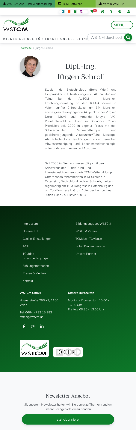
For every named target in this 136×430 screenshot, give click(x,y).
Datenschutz (31, 231)
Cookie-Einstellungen (37, 238)
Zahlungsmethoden (36, 266)
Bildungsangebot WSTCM (93, 223)
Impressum (30, 223)
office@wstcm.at (31, 317)
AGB (26, 246)
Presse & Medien (34, 273)
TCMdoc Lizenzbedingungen (36, 256)
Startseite (26, 48)
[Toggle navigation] (122, 25)
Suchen (128, 37)
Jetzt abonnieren (68, 419)
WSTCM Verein (86, 231)
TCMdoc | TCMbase (88, 238)
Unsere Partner (85, 254)
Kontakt (28, 281)
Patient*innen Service (90, 246)
